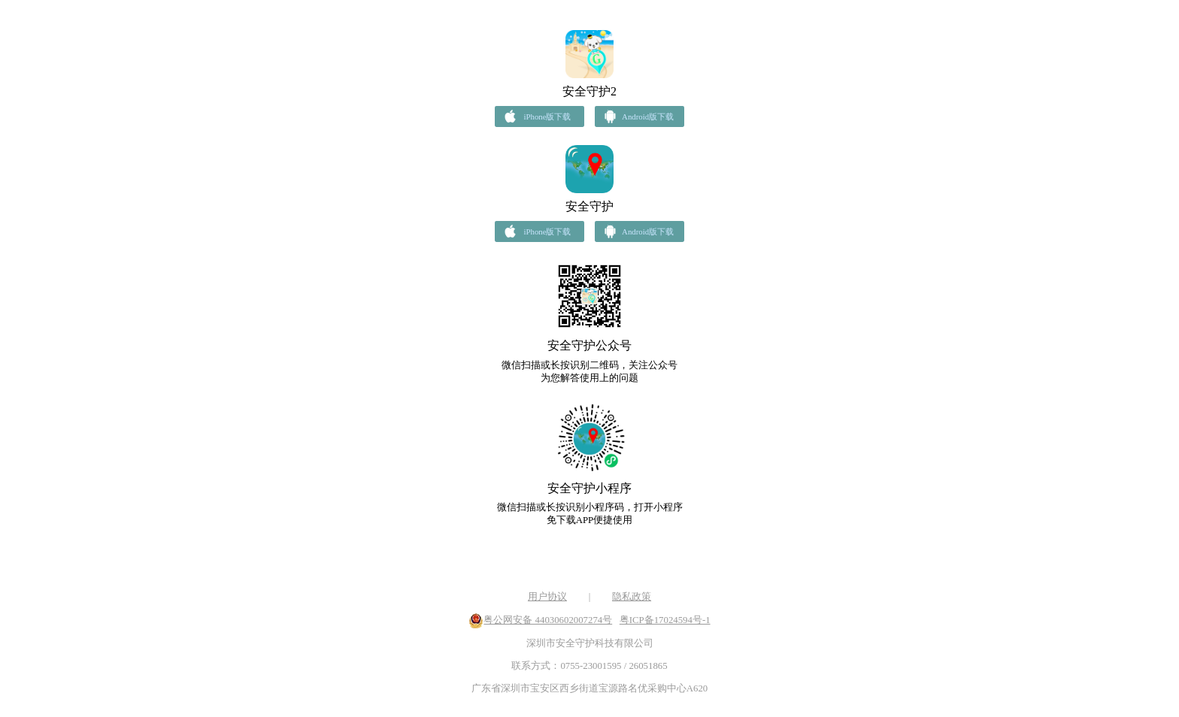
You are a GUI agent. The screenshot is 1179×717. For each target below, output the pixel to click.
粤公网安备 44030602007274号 (547, 620)
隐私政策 (631, 596)
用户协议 (547, 596)
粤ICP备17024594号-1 (665, 620)
